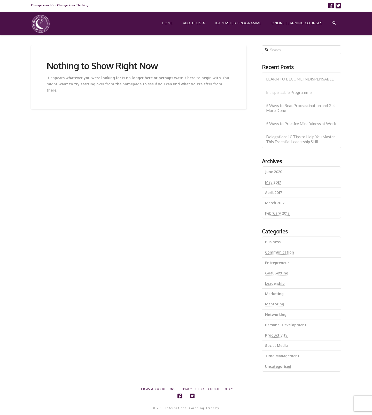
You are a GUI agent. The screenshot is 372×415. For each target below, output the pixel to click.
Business (273, 242)
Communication (279, 252)
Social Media (276, 345)
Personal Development (285, 325)
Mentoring (274, 304)
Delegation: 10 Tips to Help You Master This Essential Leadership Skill (300, 139)
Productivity (276, 335)
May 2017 (273, 182)
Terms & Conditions (157, 388)
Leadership (275, 283)
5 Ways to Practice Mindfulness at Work (301, 123)
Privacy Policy (192, 388)
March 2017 (275, 203)
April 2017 (273, 192)
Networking (275, 314)
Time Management (282, 356)
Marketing (274, 293)
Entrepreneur (277, 263)
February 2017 (277, 213)
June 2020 (273, 171)
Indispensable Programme (289, 92)
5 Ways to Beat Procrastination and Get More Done (300, 108)
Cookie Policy (220, 388)
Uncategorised (278, 366)
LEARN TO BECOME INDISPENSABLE (300, 79)
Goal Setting (276, 273)
